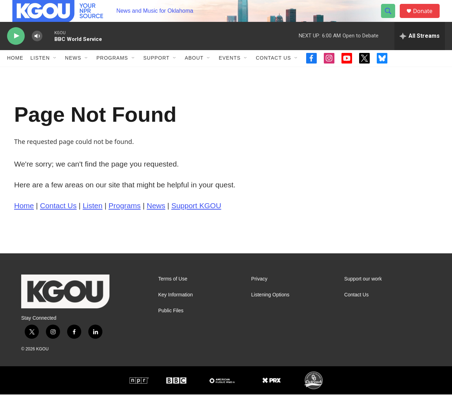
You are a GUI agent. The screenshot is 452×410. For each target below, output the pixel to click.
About (194, 73)
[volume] (37, 51)
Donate (427, 18)
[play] (16, 51)
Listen (40, 73)
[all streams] (419, 51)
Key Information (175, 310)
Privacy (259, 294)
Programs (112, 73)
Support (156, 73)
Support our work (363, 294)
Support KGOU (196, 221)
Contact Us (273, 73)
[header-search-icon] (391, 19)
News (73, 73)
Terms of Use (172, 294)
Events (229, 73)
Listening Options (270, 310)
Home (15, 73)
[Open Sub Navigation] (55, 73)
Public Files (171, 325)
